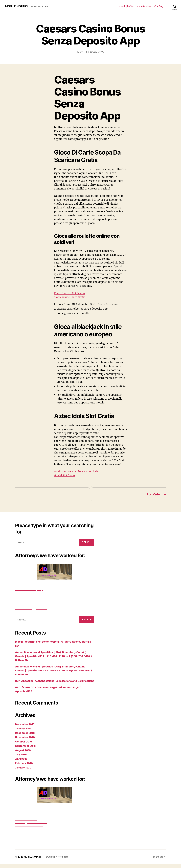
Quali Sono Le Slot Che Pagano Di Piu (77, 471)
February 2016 (24, 767)
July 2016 (21, 758)
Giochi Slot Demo (64, 475)
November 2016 (25, 741)
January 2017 (23, 732)
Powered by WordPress (57, 861)
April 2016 (21, 762)
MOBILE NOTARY (17, 6)
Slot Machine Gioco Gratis (70, 297)
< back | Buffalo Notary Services (135, 6)
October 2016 (23, 745)
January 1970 (23, 771)
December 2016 (25, 736)
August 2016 (23, 754)
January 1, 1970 (97, 52)
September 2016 (25, 750)
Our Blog (158, 6)
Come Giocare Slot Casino (70, 293)
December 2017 (25, 728)
